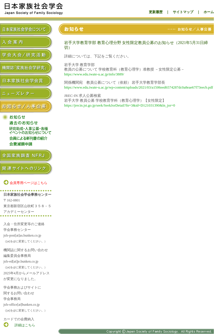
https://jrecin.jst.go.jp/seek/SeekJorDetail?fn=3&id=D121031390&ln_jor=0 (119, 105)
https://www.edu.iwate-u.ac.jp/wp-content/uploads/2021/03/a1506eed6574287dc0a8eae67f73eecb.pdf (138, 87)
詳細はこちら (25, 325)
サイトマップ (183, 12)
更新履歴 (156, 12)
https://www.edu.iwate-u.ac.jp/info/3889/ (94, 74)
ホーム (209, 12)
